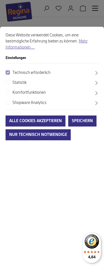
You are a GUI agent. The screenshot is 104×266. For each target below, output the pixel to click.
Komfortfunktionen (29, 92)
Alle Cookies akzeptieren (35, 121)
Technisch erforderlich (31, 73)
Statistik (19, 82)
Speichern (82, 121)
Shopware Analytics (29, 103)
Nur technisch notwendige (38, 135)
